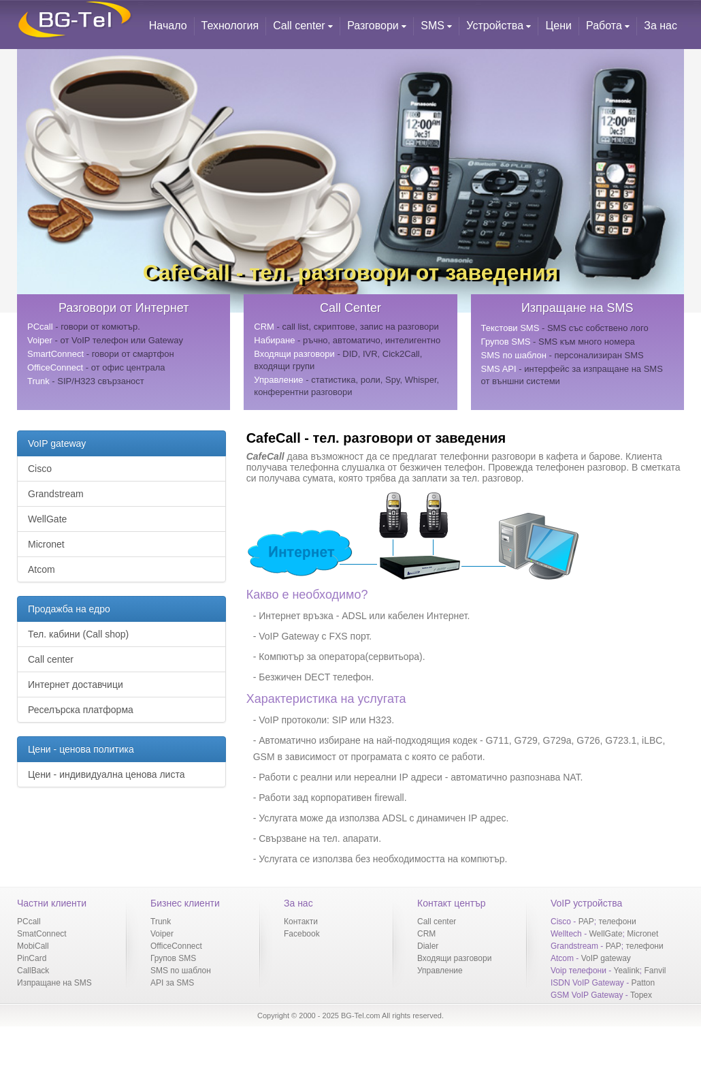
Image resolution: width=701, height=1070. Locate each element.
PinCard (31, 958)
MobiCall (33, 946)
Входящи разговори (454, 958)
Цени (558, 25)
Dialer (427, 946)
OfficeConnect (176, 946)
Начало (168, 25)
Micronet (46, 544)
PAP (586, 921)
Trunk (160, 921)
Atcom (41, 569)
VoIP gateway (57, 443)
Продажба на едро (69, 608)
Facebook (302, 934)
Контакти (301, 921)
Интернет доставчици (75, 684)
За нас (660, 25)
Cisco (40, 468)
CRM (426, 934)
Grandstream (56, 493)
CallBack (33, 970)
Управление (440, 970)
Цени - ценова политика (81, 749)
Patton (643, 983)
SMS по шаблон (180, 970)
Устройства (498, 25)
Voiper (162, 934)
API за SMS (172, 983)
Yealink (627, 970)
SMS (436, 25)
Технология (230, 25)
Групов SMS (173, 958)
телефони (617, 921)
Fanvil (655, 970)
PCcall (29, 921)
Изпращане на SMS (54, 983)
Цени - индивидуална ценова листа (106, 774)
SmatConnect (42, 934)
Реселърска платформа (80, 709)
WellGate (47, 519)
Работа (608, 25)
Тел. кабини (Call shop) (78, 634)
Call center (303, 25)
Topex (641, 995)
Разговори (376, 25)
